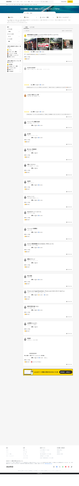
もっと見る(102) (67, 396)
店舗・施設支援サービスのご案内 (45, 453)
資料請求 (58, 451)
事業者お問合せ (59, 449)
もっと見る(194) (67, 377)
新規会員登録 (63, 1)
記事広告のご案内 (60, 453)
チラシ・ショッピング (35, 1)
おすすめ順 (32, 27)
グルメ (21, 1)
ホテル (18, 1)
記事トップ (25, 449)
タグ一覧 (24, 453)
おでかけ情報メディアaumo (44, 449)
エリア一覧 (25, 451)
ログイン (70, 1)
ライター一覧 (25, 455)
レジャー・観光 (27, 1)
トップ (14, 1)
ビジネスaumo (42, 451)
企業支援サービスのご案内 (44, 455)
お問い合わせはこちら (48, 462)
